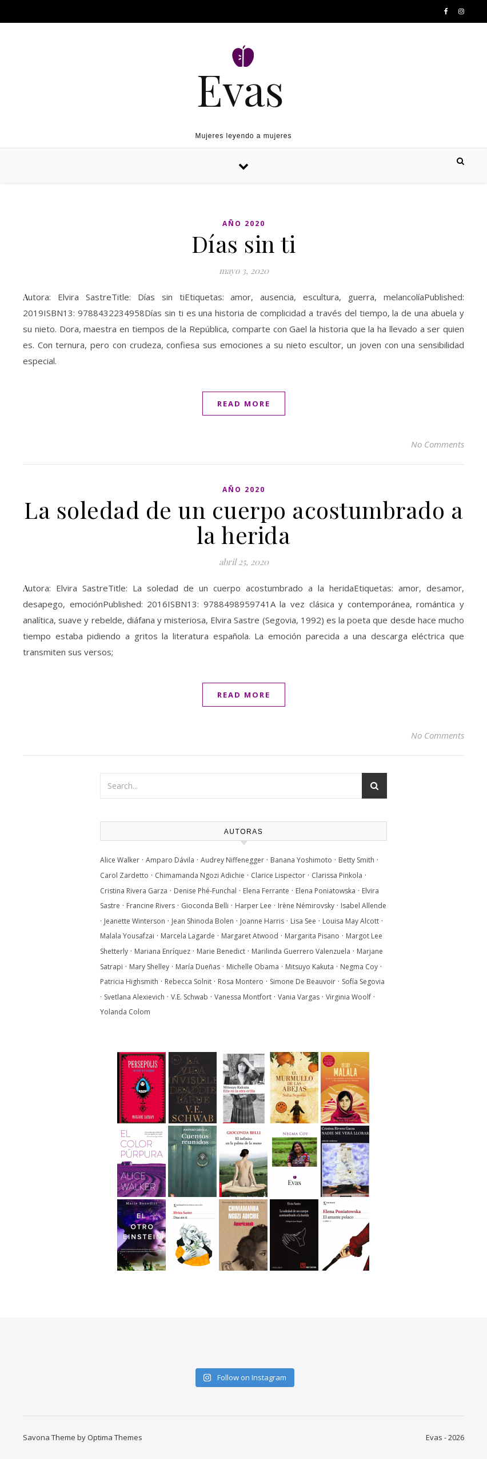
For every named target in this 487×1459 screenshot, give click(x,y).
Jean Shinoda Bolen (202, 921)
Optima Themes (114, 1437)
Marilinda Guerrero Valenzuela (301, 951)
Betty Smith (356, 860)
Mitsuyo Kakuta (309, 967)
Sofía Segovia (363, 981)
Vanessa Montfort (243, 997)
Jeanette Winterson (134, 921)
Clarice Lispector (278, 875)
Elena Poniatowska (326, 891)
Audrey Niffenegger (232, 860)
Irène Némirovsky (306, 905)
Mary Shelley (149, 967)
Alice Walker (119, 860)
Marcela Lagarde (188, 936)
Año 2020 (243, 223)
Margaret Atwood (249, 936)
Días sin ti (243, 243)
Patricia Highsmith (129, 981)
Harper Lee (253, 905)
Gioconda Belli (205, 905)
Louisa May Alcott (350, 921)
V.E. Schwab (189, 997)
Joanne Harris (262, 921)
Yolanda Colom (125, 1012)
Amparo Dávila (170, 860)
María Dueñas (197, 967)
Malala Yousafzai (127, 936)
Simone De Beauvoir (303, 981)
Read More (243, 403)
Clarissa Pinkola (337, 875)
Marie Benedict (221, 951)
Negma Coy (359, 967)
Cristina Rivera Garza (133, 891)
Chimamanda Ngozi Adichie (200, 875)
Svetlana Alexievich (134, 997)
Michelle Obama (252, 967)
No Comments (437, 444)
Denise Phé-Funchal (205, 891)
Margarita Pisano (312, 936)
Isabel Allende (363, 905)
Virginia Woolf (348, 997)
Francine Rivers (150, 905)
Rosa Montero (241, 981)
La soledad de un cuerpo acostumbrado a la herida (243, 522)
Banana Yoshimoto (301, 860)
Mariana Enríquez (162, 951)
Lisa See (303, 921)
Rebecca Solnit (188, 981)
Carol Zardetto (124, 875)
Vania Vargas (299, 997)
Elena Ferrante (266, 891)
